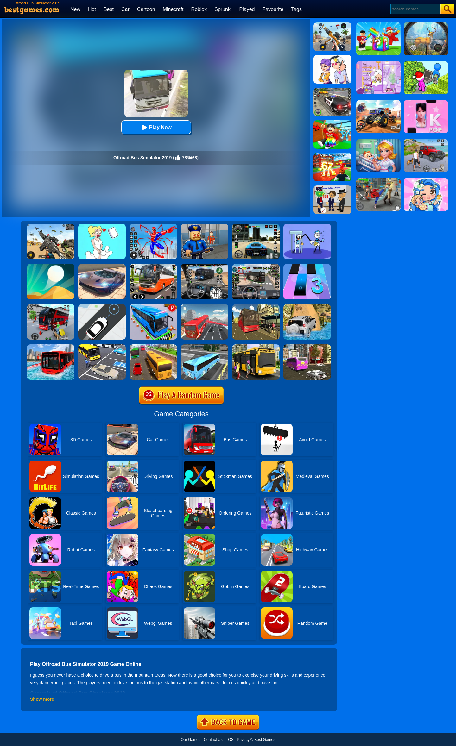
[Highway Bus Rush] (204, 266)
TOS (229, 739)
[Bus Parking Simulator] (153, 306)
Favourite (272, 9)
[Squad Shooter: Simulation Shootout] (50, 226)
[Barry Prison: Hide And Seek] (204, 226)
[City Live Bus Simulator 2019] (204, 346)
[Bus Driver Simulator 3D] (256, 266)
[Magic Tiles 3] (307, 266)
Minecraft (173, 9)
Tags (296, 9)
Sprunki (222, 9)
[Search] (415, 9)
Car (125, 9)
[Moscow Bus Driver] (153, 266)
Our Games (190, 739)
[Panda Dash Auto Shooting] (333, 24)
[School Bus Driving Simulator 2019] (256, 346)
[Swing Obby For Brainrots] (333, 122)
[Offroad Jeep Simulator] (307, 306)
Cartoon (146, 9)
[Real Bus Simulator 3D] (50, 306)
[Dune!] (50, 266)
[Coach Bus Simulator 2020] (153, 346)
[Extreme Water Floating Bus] (50, 346)
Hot (92, 9)
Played (247, 9)
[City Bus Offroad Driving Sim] (307, 346)
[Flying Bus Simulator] (204, 306)
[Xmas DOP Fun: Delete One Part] (102, 226)
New (75, 9)
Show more (42, 699)
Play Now (156, 127)
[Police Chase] (333, 90)
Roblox (199, 9)
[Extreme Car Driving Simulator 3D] (256, 226)
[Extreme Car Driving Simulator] (102, 266)
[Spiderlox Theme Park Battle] (153, 226)
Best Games (264, 739)
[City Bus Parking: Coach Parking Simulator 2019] (102, 346)
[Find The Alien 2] (333, 187)
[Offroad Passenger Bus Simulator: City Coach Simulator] (256, 306)
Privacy (243, 739)
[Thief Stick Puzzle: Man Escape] (307, 226)
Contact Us (213, 739)
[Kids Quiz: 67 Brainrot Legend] (333, 155)
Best (109, 9)
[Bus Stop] (102, 306)
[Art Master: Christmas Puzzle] (333, 57)
